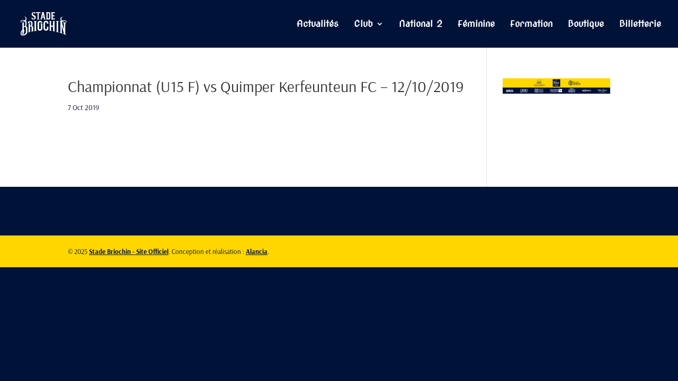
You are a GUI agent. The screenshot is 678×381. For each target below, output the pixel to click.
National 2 (420, 24)
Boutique (586, 24)
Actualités (317, 24)
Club (363, 24)
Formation (531, 24)
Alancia (256, 251)
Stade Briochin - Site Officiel (128, 251)
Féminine (476, 24)
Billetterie (640, 24)
